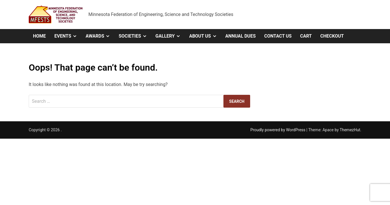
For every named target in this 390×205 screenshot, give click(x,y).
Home (39, 36)
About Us (205, 36)
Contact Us (277, 36)
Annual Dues (240, 36)
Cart (306, 36)
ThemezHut (350, 130)
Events (67, 36)
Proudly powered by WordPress (278, 130)
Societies (135, 36)
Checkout (332, 36)
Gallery (170, 36)
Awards (100, 36)
